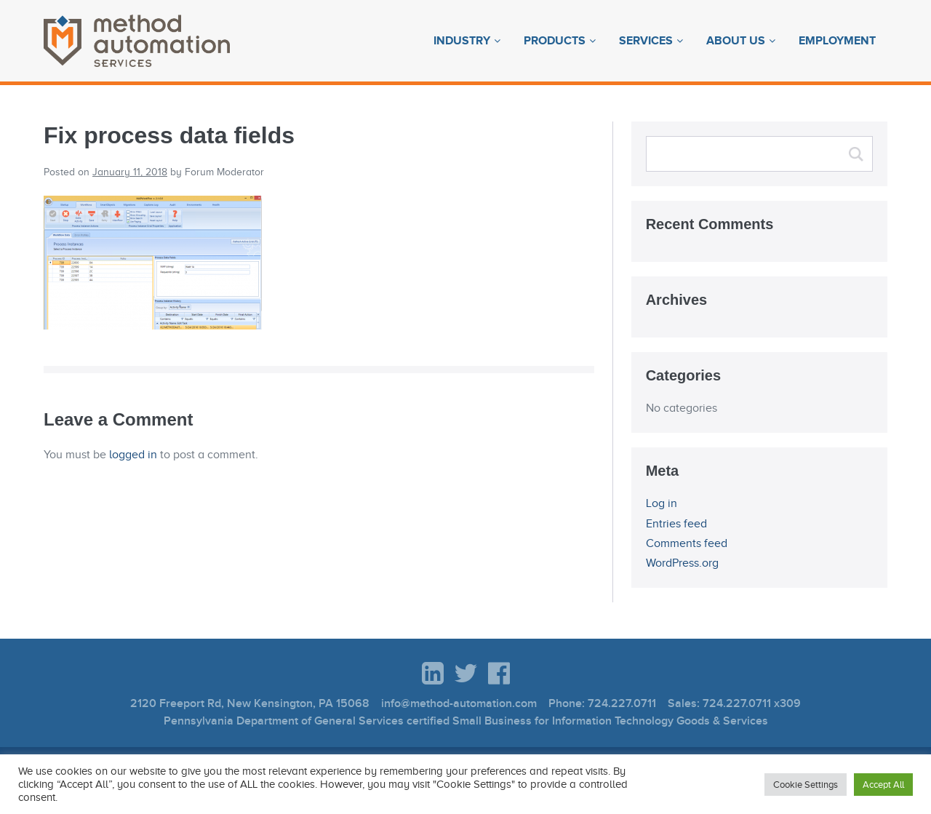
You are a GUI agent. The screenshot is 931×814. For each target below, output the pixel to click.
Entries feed (676, 523)
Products (555, 40)
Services (646, 40)
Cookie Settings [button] (805, 784)
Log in (661, 503)
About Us (735, 40)
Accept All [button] (883, 784)
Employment (837, 40)
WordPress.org (682, 563)
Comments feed (686, 543)
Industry (461, 40)
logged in (133, 454)
